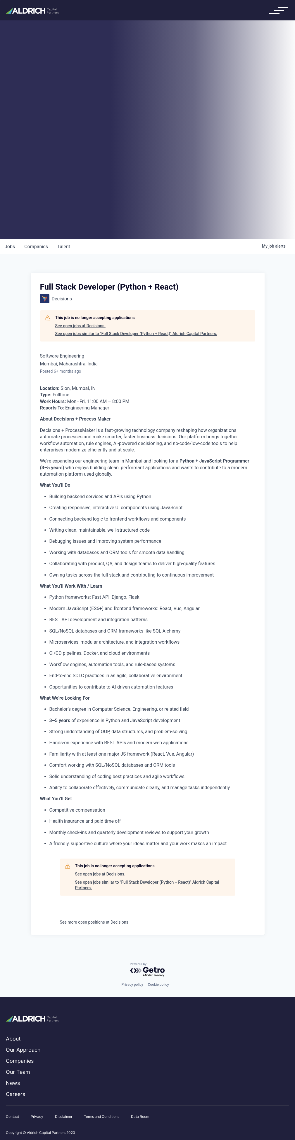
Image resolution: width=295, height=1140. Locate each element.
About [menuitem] (13, 1039)
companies (36, 246)
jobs (10, 246)
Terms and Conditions (101, 1116)
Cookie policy (158, 985)
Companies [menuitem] (20, 1061)
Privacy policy (132, 985)
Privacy (37, 1116)
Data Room (140, 1116)
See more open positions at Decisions (94, 922)
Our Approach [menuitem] (23, 1050)
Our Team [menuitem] (18, 1072)
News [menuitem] (13, 1083)
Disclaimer (63, 1116)
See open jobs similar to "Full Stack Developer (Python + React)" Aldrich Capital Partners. (136, 333)
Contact (12, 1116)
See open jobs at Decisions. (80, 325)
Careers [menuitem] (15, 1094)
